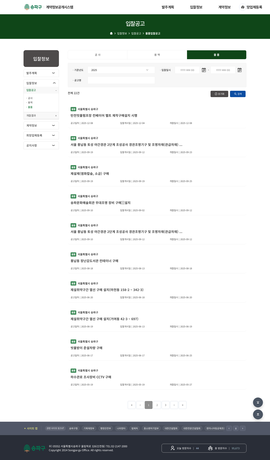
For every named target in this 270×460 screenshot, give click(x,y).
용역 (30, 102)
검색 (239, 94)
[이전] (229, 428)
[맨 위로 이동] (258, 402)
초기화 (221, 94)
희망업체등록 (252, 7)
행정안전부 (106, 428)
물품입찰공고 (152, 33)
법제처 (135, 428)
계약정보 (224, 7)
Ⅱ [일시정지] (236, 428)
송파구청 (74, 428)
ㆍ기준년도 (78, 70)
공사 (30, 98)
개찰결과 (31, 115)
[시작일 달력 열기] (203, 70)
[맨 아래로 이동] (258, 414)
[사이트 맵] (242, 7)
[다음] (243, 428)
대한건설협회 (171, 428)
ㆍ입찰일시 (165, 70)
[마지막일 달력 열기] (239, 70)
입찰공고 (136, 33)
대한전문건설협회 (192, 428)
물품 (30, 107)
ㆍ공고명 (76, 80)
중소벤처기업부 (151, 428)
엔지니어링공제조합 (216, 428)
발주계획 (168, 7)
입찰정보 (196, 7)
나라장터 (121, 428)
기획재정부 (89, 428)
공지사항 (31, 145)
